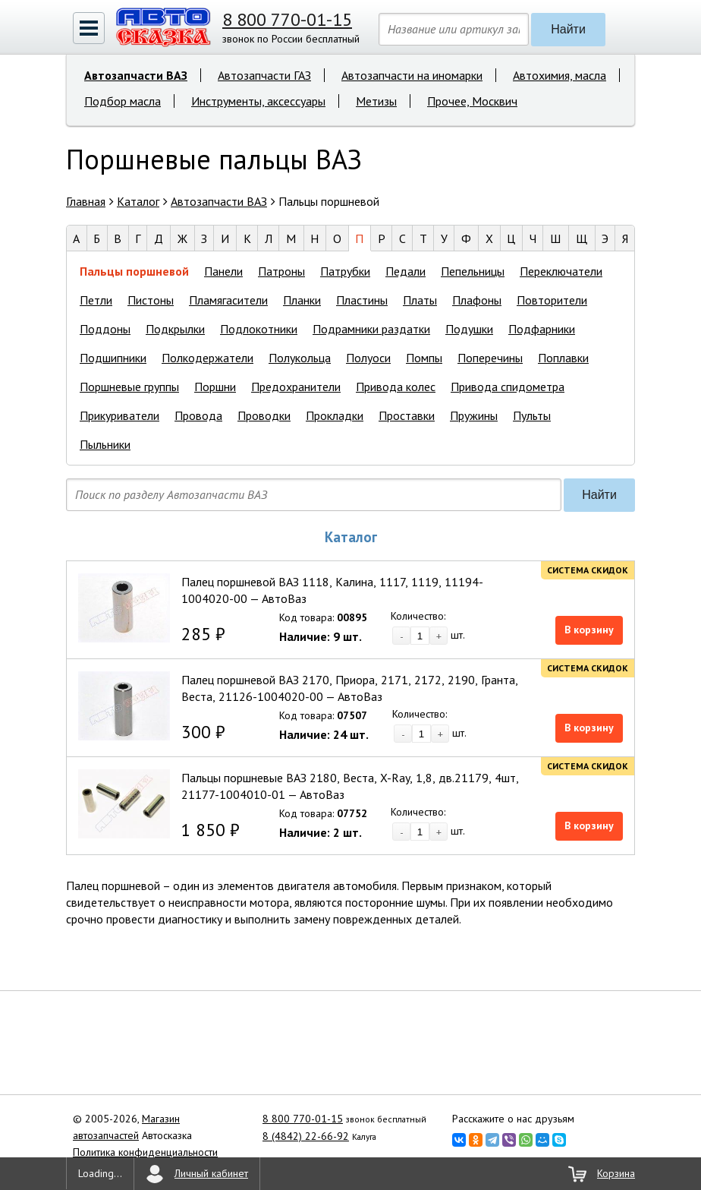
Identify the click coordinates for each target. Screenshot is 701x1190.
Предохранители (296, 386)
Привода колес (395, 386)
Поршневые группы (129, 386)
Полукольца (300, 357)
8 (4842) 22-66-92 (305, 1136)
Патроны (281, 271)
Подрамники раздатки (371, 328)
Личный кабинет (211, 1173)
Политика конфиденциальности (145, 1152)
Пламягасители (228, 300)
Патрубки (345, 271)
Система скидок (587, 570)
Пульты (532, 415)
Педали (405, 271)
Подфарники (541, 328)
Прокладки (334, 415)
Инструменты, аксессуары (258, 101)
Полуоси (368, 357)
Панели (223, 271)
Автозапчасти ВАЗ (135, 75)
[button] (89, 28)
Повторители (552, 300)
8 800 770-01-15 (287, 19)
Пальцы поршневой (134, 271)
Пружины (474, 415)
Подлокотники (258, 328)
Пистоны (150, 300)
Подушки (469, 328)
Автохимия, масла (559, 75)
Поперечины (490, 357)
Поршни (215, 386)
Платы (420, 300)
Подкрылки (175, 328)
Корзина (616, 1173)
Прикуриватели (119, 415)
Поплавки (563, 357)
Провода (198, 415)
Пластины (362, 300)
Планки (302, 300)
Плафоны (476, 300)
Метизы (376, 101)
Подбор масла (122, 101)
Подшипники (113, 357)
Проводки (264, 415)
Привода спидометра (507, 386)
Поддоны (105, 328)
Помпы (424, 357)
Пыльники (105, 444)
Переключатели (561, 271)
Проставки (407, 415)
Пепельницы (473, 271)
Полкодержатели (207, 357)
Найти (568, 29)
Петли (96, 300)
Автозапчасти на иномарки (412, 75)
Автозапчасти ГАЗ (264, 75)
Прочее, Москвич (472, 101)
